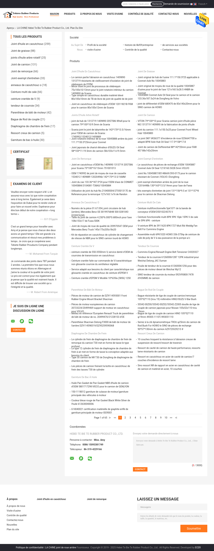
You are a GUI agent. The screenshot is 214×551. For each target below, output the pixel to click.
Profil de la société (96, 45)
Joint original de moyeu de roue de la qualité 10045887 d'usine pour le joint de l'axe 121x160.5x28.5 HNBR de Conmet (166, 89)
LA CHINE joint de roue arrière (60, 547)
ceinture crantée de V (23, 98)
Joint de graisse (20, 50)
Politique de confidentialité (29, 547)
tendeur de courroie (22, 105)
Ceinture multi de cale (24, 92)
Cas (204, 14)
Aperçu (10, 28)
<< (115, 417)
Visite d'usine (115, 14)
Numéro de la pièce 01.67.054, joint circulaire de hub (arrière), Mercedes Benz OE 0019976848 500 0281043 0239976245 (99, 212)
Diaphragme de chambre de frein (30, 126)
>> (171, 417)
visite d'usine (94, 49)
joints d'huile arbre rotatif (25, 57)
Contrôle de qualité (140, 14)
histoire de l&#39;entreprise (139, 45)
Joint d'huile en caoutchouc (27, 44)
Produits (69, 14)
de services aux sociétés (175, 45)
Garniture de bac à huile (25, 140)
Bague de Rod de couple (25, 119)
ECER (198, 547)
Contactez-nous (168, 14)
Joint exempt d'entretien (25, 78)
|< (110, 417)
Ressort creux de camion (25, 133)
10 (166, 417)
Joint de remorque (22, 71)
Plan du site (13, 529)
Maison (54, 14)
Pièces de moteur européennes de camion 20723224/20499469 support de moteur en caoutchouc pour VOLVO (100, 308)
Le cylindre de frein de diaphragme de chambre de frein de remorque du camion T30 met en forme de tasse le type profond (101, 343)
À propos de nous (91, 14)
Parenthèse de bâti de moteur (28, 112)
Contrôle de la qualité (136, 49)
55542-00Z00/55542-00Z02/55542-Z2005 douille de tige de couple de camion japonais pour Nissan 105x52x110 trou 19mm (169, 308)
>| (176, 417)
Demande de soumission (176, 4)
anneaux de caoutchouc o (26, 85)
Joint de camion (20, 64)
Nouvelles (190, 14)
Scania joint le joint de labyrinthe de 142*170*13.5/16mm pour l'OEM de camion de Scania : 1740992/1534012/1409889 (101, 133)
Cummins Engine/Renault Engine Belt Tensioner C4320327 (168, 252)
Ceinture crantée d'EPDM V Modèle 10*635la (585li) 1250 (101, 278)
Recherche (157, 4)
